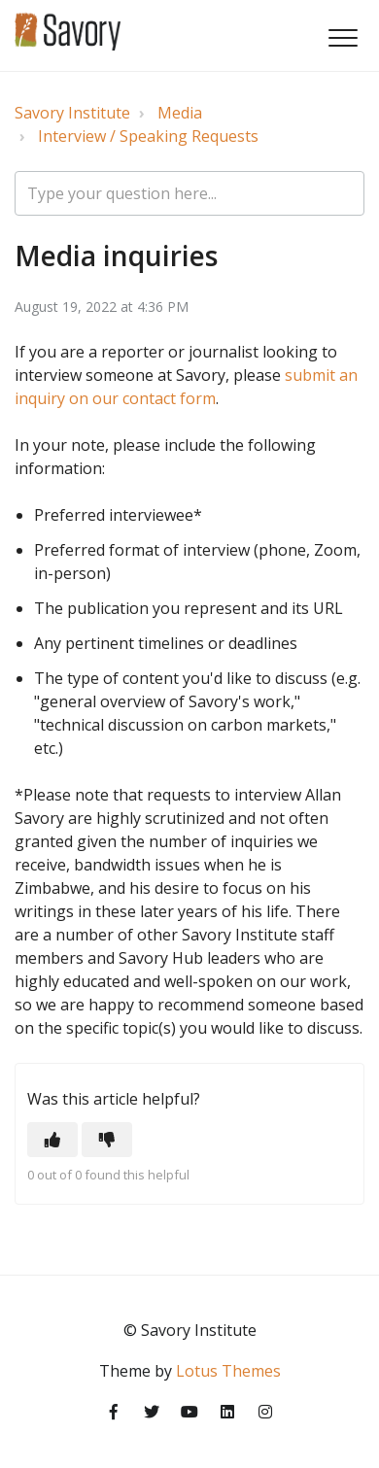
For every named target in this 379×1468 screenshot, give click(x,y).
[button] (342, 37)
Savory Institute (72, 112)
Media (179, 112)
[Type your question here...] (189, 193)
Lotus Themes (228, 1371)
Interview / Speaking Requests (148, 136)
